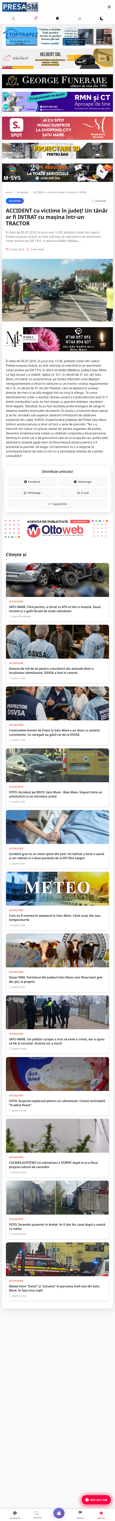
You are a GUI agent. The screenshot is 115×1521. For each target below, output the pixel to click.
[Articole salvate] (57, 18)
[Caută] (13, 18)
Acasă (9, 192)
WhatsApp (32, 493)
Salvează (98, 201)
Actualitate (22, 192)
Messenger (83, 482)
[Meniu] (109, 7)
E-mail (83, 493)
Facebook (32, 482)
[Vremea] (79, 18)
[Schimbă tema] (101, 18)
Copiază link (57, 504)
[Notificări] (35, 18)
